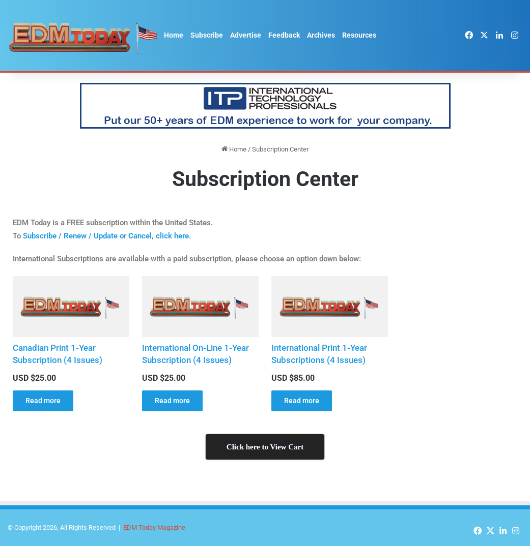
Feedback (284, 35)
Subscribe (206, 35)
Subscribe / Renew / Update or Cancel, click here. (107, 235)
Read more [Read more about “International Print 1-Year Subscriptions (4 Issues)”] (301, 401)
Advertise (245, 35)
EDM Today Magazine (154, 527)
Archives (321, 35)
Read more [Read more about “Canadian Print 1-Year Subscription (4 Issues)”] (43, 401)
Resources (359, 35)
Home (173, 35)
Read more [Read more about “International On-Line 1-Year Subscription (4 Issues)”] (172, 401)
